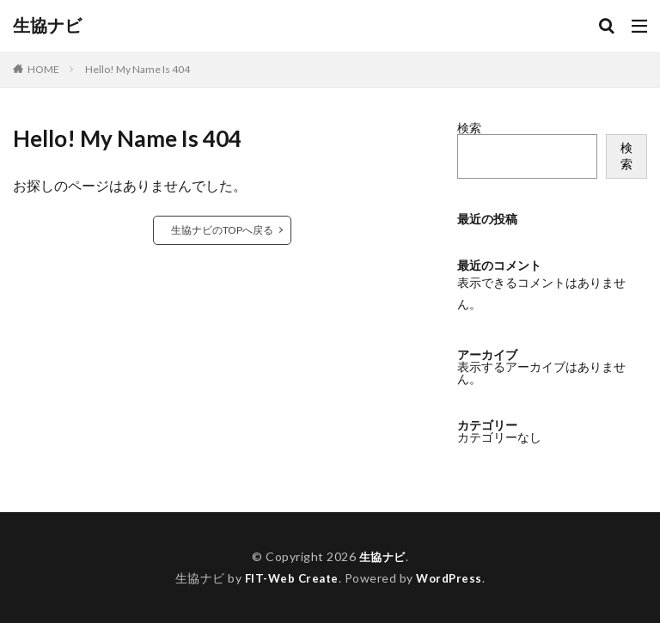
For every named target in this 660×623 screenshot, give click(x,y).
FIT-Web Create (290, 578)
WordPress (451, 578)
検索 (469, 127)
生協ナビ (47, 25)
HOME (43, 69)
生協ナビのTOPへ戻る (222, 229)
